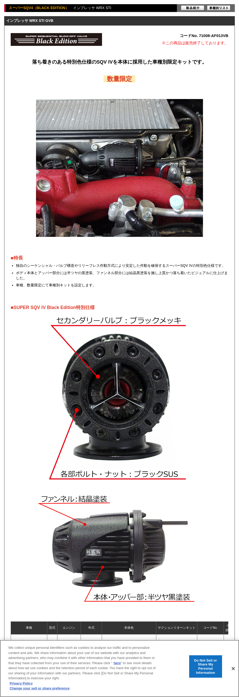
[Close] (233, 668)
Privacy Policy (21, 683)
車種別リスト (219, 8)
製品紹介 (193, 8)
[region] (119, 668)
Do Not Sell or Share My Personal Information (205, 666)
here (117, 663)
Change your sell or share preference (40, 688)
